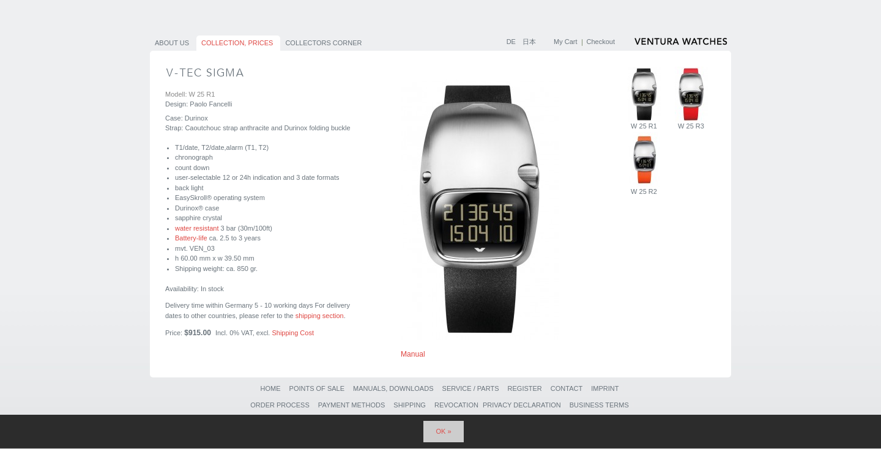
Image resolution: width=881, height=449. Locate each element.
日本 (529, 41)
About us (172, 42)
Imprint (605, 388)
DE (512, 41)
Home (270, 388)
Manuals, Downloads (393, 388)
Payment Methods (351, 405)
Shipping (409, 405)
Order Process (280, 405)
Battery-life (191, 238)
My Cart (566, 41)
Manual (413, 354)
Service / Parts (470, 388)
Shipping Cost (293, 332)
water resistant (197, 228)
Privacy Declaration (522, 405)
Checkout (601, 41)
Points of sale (316, 388)
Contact (566, 388)
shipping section (320, 315)
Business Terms (599, 405)
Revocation (456, 405)
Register (525, 388)
